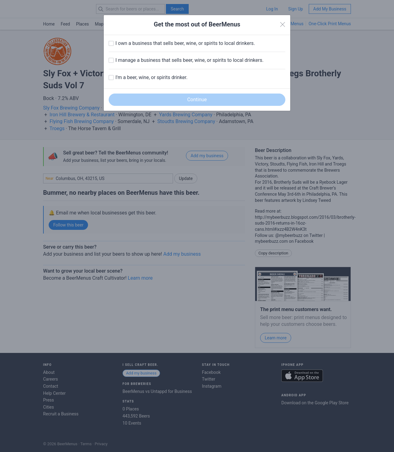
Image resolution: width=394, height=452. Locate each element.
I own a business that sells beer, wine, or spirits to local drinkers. (185, 43)
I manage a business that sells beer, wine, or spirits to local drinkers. (189, 60)
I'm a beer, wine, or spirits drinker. (151, 77)
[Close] (282, 25)
